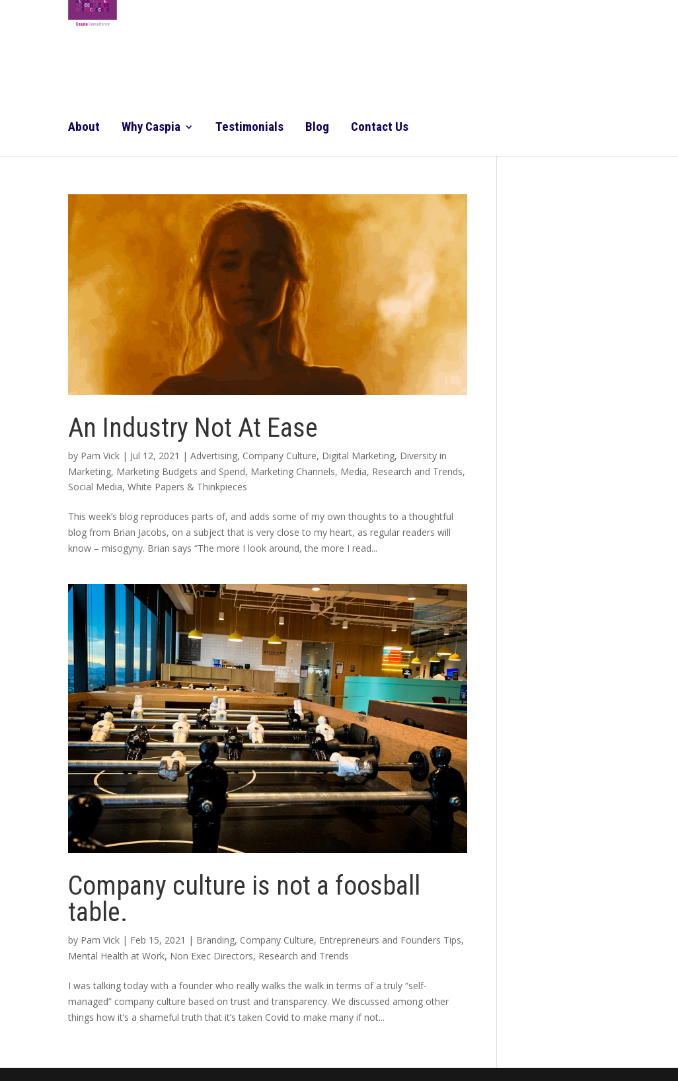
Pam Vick (100, 455)
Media (353, 471)
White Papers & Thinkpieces (187, 486)
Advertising (213, 455)
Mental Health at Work (116, 956)
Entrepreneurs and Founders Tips (390, 940)
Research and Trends (417, 471)
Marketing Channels (292, 471)
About (84, 128)
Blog (317, 128)
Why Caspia (151, 128)
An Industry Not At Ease (193, 427)
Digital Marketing (358, 455)
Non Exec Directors (211, 956)
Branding (215, 940)
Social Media (95, 486)
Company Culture (280, 455)
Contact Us (379, 128)
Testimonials (249, 128)
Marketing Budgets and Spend (180, 471)
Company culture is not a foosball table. (244, 899)
